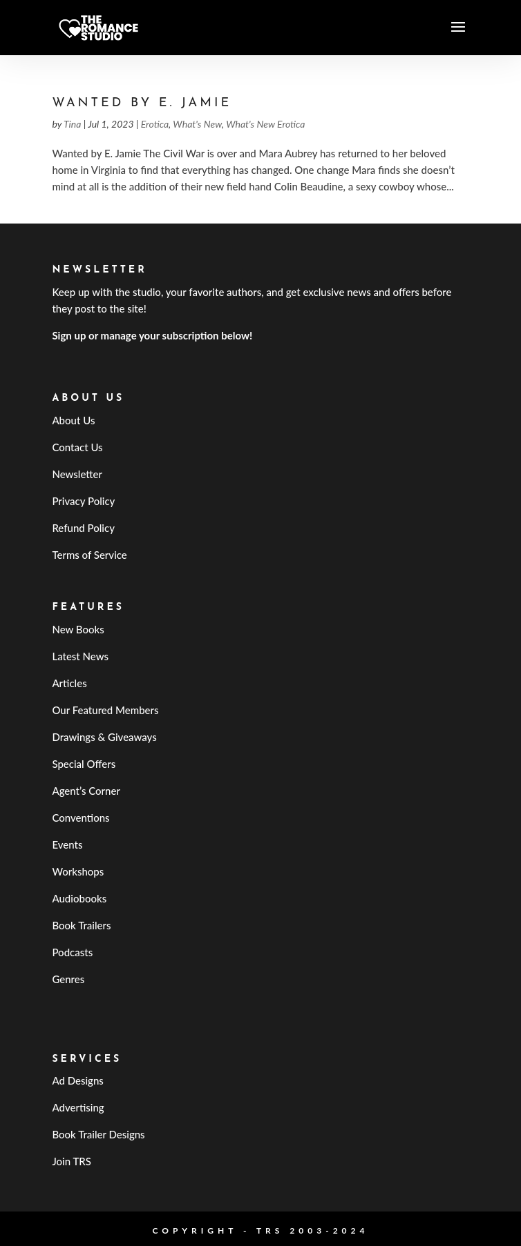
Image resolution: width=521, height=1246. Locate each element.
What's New (197, 124)
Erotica (155, 124)
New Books (78, 629)
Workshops (78, 871)
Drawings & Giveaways (104, 737)
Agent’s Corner (86, 790)
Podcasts (72, 952)
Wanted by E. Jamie (141, 103)
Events (67, 844)
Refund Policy (83, 528)
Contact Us (77, 447)
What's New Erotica (265, 124)
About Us (73, 420)
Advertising (78, 1107)
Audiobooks (79, 898)
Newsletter (77, 474)
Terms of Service (89, 554)
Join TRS (71, 1161)
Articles (69, 683)
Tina (72, 124)
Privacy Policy (83, 501)
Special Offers (83, 764)
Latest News (80, 656)
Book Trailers (81, 925)
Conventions (80, 817)
